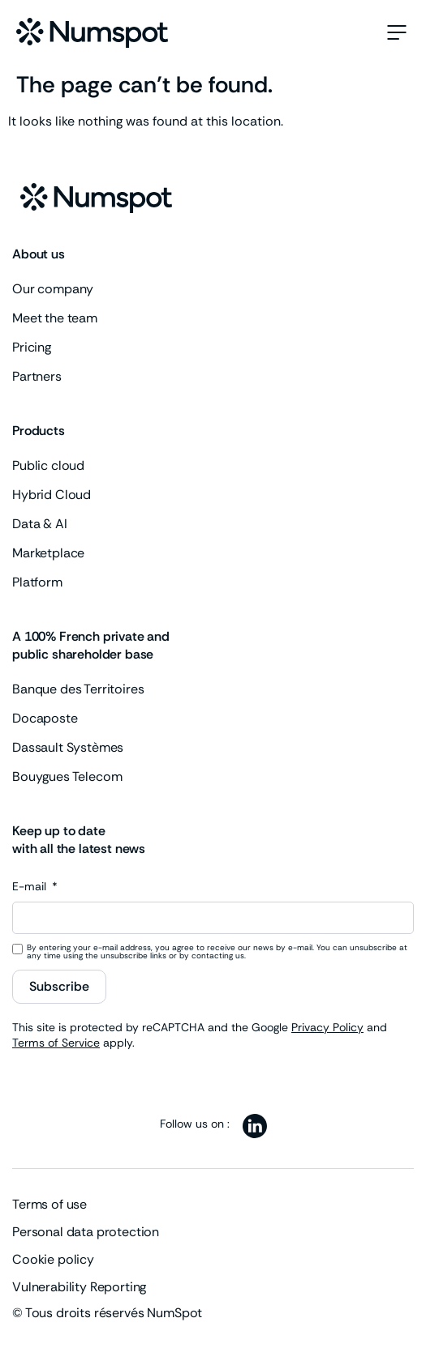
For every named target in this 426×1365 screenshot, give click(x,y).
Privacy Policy (327, 1027)
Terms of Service (56, 1042)
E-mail (30, 887)
